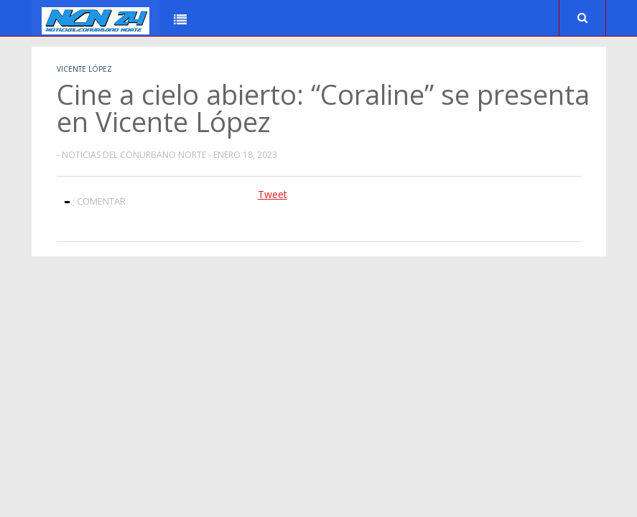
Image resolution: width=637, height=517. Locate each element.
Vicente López (84, 69)
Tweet (272, 194)
